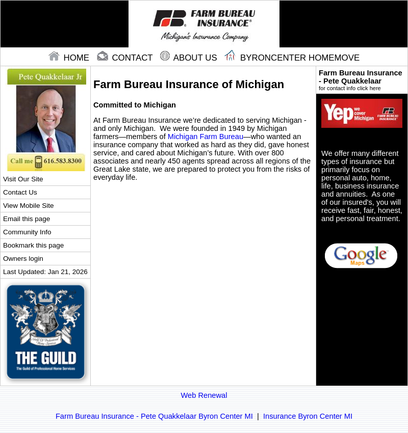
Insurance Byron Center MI (307, 416)
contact (126, 58)
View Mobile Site (28, 205)
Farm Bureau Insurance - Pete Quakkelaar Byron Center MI (154, 416)
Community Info (27, 232)
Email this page (26, 219)
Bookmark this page (33, 245)
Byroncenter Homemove (292, 58)
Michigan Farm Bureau (205, 136)
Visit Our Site (23, 179)
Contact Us (20, 192)
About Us (189, 58)
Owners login (23, 258)
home (70, 58)
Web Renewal (204, 395)
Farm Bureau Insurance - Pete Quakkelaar (362, 80)
